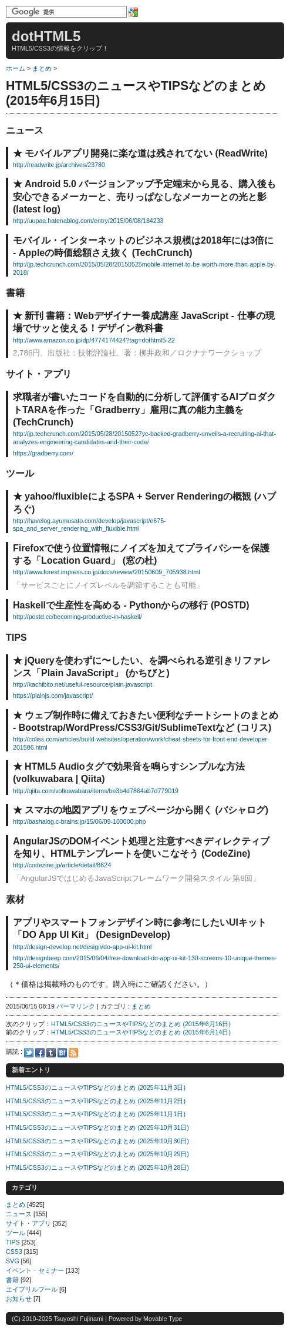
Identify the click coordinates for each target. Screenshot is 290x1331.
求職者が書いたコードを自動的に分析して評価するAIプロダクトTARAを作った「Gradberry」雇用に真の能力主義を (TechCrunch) (144, 409)
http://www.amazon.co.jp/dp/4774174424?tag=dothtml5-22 (94, 340)
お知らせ (19, 1298)
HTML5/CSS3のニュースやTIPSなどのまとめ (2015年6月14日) (141, 1032)
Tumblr (51, 1052)
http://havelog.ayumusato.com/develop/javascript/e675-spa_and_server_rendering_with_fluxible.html (89, 524)
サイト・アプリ (28, 1223)
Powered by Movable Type (145, 1318)
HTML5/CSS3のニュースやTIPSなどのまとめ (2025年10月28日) (97, 1167)
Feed (73, 1052)
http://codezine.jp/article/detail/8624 (62, 865)
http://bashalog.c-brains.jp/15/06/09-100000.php (79, 821)
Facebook (40, 1052)
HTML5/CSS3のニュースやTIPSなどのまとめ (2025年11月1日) (96, 1113)
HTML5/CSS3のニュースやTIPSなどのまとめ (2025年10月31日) (97, 1127)
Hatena (62, 1052)
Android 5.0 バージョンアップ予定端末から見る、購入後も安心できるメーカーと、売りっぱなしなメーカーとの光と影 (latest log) (144, 196)
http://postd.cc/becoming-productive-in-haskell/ (77, 616)
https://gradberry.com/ (43, 453)
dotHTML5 (46, 36)
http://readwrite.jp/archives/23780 (59, 164)
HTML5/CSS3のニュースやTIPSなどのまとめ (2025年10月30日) (97, 1140)
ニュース (19, 1213)
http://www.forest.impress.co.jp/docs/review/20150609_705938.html (106, 571)
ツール (15, 1232)
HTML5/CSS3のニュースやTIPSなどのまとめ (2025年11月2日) (96, 1100)
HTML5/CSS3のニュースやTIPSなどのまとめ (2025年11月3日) (96, 1087)
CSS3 (14, 1251)
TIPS (13, 1242)
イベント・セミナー (35, 1270)
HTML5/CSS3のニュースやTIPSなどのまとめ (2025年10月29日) (97, 1153)
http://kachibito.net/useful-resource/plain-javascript (82, 684)
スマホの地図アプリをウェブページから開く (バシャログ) (146, 810)
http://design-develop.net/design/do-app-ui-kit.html (82, 946)
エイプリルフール (32, 1289)
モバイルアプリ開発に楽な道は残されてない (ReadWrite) (146, 153)
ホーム (15, 68)
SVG (12, 1261)
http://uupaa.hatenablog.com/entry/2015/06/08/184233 (88, 220)
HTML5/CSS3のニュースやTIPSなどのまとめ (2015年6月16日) (141, 1023)
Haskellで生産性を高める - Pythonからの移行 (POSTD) (131, 605)
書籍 (12, 1279)
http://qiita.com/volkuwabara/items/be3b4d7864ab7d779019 (95, 790)
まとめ (42, 68)
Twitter (28, 1052)
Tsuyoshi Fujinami (78, 1318)
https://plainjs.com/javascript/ (53, 695)
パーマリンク (75, 1006)
